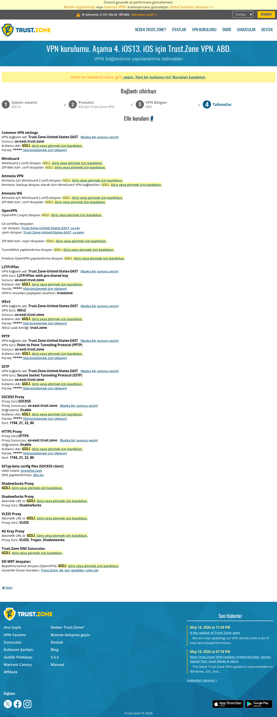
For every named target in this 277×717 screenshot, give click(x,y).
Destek (267, 30)
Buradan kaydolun (189, 77)
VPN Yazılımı (15, 634)
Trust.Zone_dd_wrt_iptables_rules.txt (69, 570)
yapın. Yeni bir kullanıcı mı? (147, 77)
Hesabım (266, 14)
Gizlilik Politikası (18, 657)
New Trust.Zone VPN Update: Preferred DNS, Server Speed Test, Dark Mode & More (230, 659)
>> (144, 14)
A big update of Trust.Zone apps (215, 632)
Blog (55, 649)
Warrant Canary (18, 664)
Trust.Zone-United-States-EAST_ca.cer (50, 228)
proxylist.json (31, 470)
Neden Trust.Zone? (150, 30)
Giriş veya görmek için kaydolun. (57, 145)
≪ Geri (7, 587)
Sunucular (246, 30)
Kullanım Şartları (18, 649)
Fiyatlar (179, 30)
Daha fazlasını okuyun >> (191, 6)
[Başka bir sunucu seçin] (100, 137)
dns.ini (38, 475)
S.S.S (55, 657)
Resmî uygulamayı (79, 6)
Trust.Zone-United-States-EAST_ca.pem (53, 232)
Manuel (57, 664)
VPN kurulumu (204, 30)
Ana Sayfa (12, 627)
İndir (226, 30)
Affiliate (11, 671)
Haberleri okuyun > (202, 680)
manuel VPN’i (115, 6)
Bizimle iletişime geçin (70, 634)
